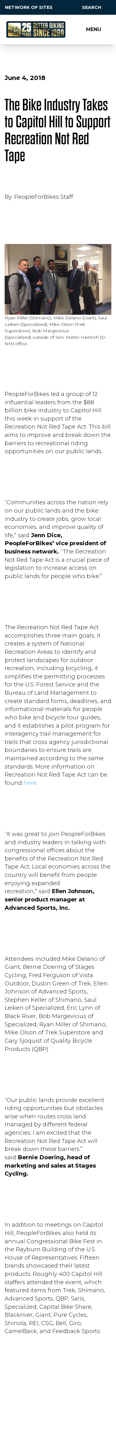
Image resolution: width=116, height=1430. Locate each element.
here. (30, 782)
